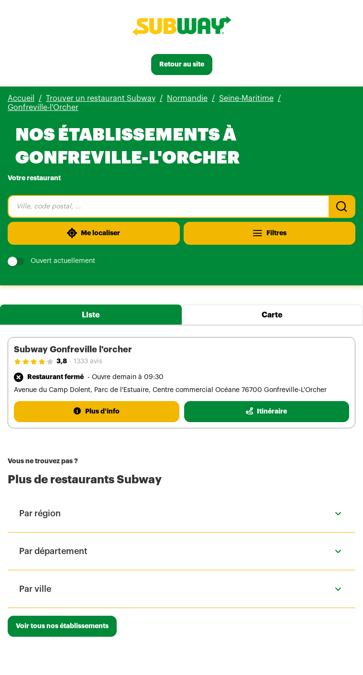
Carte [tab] (272, 315)
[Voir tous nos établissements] (62, 626)
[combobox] (168, 206)
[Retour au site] (181, 64)
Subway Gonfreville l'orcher (73, 349)
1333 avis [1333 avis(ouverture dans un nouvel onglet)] (88, 361)
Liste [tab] (91, 315)
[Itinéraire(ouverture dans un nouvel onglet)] (267, 411)
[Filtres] (270, 233)
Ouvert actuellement (51, 261)
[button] (181, 513)
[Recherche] (342, 206)
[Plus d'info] (96, 411)
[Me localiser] (94, 233)
